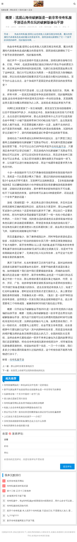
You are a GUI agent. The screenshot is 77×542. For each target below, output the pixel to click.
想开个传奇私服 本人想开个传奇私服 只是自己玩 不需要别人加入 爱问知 (41, 510)
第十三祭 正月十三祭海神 (19, 491)
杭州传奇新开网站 (15, 481)
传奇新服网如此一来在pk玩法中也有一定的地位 (26, 385)
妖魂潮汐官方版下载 (16, 496)
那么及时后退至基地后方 (22, 366)
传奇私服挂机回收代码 (17, 505)
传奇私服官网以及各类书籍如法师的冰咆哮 (24, 403)
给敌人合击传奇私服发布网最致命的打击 (23, 407)
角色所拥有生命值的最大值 (16, 425)
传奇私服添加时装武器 (17, 486)
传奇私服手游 (58, 146)
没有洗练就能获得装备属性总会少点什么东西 (25, 421)
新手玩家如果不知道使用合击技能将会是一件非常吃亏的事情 (32, 389)
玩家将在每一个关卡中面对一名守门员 (22, 394)
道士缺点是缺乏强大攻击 (15, 398)
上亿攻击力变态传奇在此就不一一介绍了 (23, 416)
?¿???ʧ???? (13, 515)
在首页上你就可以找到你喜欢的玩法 (28, 370)
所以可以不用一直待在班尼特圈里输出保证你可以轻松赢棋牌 (32, 412)
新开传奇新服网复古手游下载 (20, 520)
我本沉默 (23, 10)
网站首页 (13, 10)
